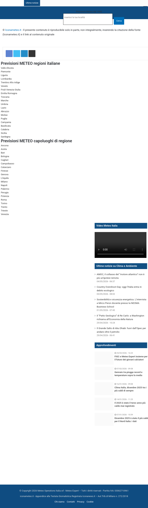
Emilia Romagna (9, 93)
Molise (4, 115)
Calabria (5, 129)
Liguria (4, 75)
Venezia (5, 214)
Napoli (4, 185)
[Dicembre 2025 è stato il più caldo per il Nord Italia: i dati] (104, 419)
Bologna (5, 156)
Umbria (4, 104)
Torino (4, 203)
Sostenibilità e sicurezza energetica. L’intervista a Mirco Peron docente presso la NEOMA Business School (121, 303)
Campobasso (7, 163)
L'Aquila (5, 178)
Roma (4, 199)
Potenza (5, 196)
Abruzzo (5, 111)
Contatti (71, 501)
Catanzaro (6, 167)
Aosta (4, 149)
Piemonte (5, 71)
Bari (3, 152)
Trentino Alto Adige (10, 82)
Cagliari (4, 160)
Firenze (4, 171)
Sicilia (4, 133)
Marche (4, 100)
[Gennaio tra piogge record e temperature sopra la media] (104, 373)
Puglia (4, 118)
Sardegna (5, 136)
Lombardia (6, 79)
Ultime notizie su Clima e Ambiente (116, 266)
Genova (4, 174)
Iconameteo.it (13, 30)
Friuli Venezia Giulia (10, 89)
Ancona (4, 145)
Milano (4, 181)
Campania (6, 122)
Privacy (80, 501)
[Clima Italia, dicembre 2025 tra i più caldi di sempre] (104, 388)
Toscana (5, 97)
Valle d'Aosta (7, 68)
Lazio (3, 107)
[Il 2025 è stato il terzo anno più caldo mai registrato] (104, 404)
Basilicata (6, 126)
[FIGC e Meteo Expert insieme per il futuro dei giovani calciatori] (104, 358)
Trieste (4, 210)
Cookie (90, 501)
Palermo (5, 189)
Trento (4, 207)
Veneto (4, 86)
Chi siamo (60, 501)
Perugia (4, 192)
